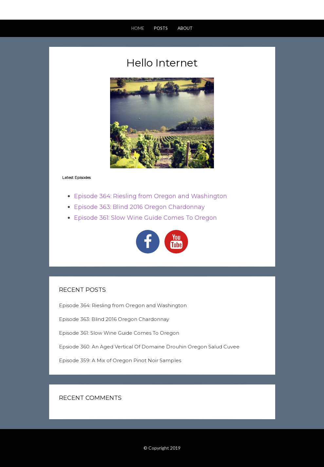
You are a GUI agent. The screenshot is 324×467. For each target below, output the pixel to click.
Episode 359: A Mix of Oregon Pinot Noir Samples (120, 360)
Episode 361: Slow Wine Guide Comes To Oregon (145, 217)
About (185, 28)
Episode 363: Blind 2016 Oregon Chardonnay (139, 207)
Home (137, 28)
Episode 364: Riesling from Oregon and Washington (150, 196)
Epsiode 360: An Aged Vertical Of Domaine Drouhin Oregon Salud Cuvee (149, 347)
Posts (161, 28)
